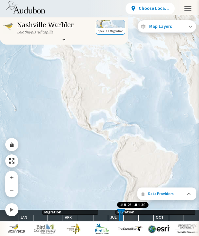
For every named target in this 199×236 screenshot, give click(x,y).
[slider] (119, 215)
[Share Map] (11, 144)
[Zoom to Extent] (11, 160)
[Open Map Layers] (167, 26)
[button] (167, 194)
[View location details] (150, 8)
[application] (99, 118)
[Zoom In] (11, 177)
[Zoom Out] (11, 190)
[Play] (11, 209)
